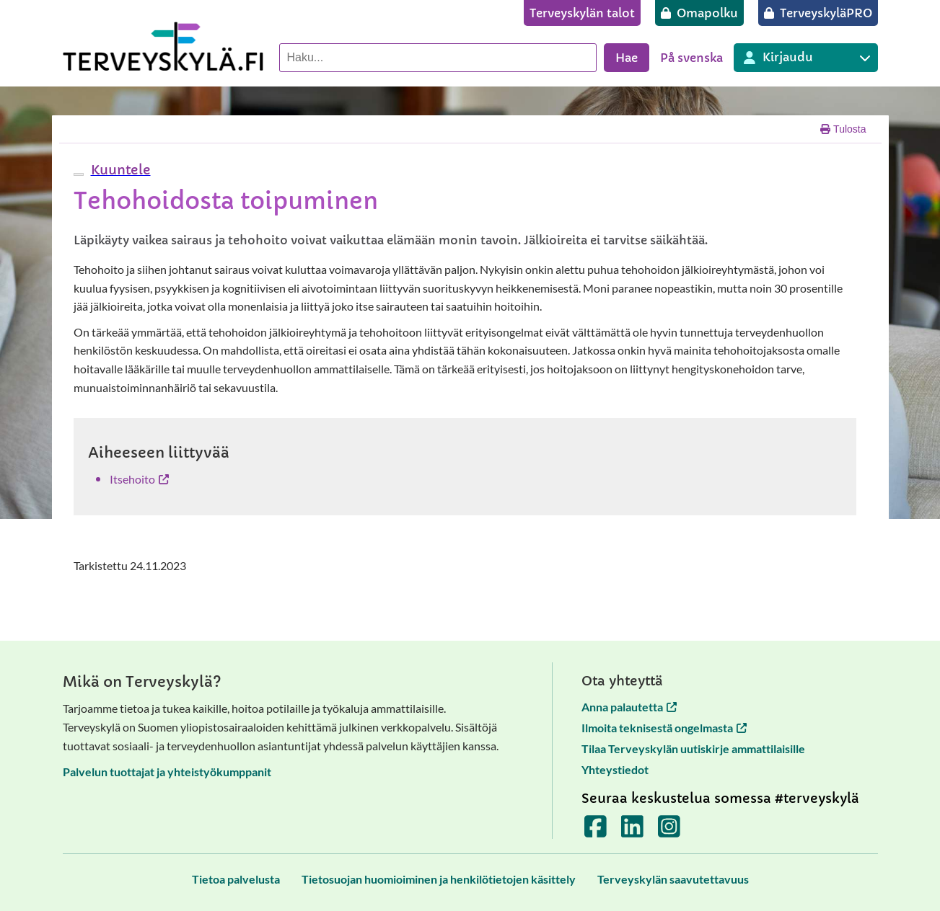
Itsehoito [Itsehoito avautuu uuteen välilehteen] (139, 479)
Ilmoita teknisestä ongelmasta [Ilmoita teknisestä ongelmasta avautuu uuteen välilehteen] (664, 727)
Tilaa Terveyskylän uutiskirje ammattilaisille (693, 748)
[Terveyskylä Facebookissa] (595, 830)
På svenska (691, 57)
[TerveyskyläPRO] (818, 13)
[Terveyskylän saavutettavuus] (673, 879)
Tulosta (843, 129)
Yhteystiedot (615, 769)
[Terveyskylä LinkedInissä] (632, 830)
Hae (626, 57)
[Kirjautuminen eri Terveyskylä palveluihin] (806, 57)
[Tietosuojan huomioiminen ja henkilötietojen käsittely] (439, 879)
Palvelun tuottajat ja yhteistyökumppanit (167, 771)
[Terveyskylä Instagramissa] (669, 830)
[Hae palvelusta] (438, 57)
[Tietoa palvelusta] (236, 879)
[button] (119, 170)
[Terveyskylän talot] (582, 13)
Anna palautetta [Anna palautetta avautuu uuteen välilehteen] (629, 707)
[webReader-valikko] (79, 174)
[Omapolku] (699, 13)
